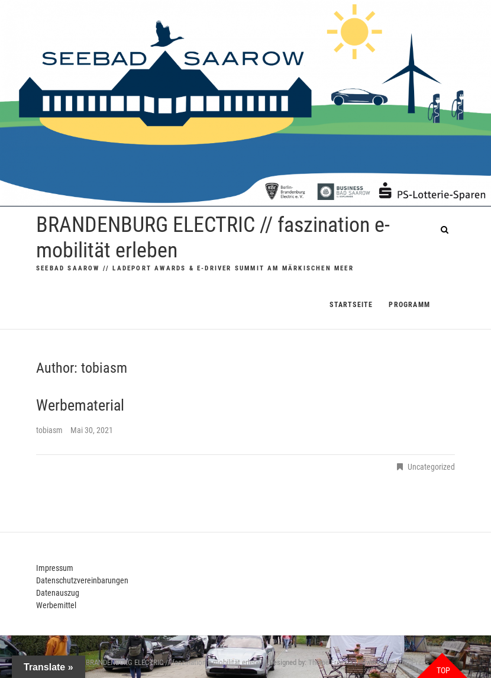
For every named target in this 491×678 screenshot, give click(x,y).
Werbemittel (56, 605)
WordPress (412, 662)
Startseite (351, 305)
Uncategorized (431, 467)
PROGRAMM (409, 305)
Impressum (54, 568)
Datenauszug (57, 593)
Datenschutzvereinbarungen (82, 580)
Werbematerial (80, 405)
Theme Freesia (330, 662)
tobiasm (50, 430)
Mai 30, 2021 (91, 430)
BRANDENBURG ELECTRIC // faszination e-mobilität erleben (213, 237)
